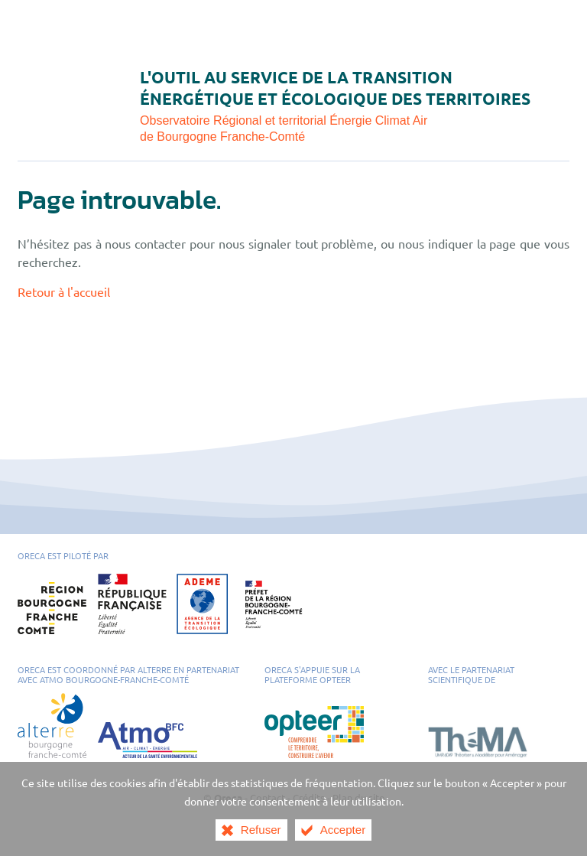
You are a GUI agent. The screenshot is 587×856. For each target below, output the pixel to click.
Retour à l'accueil (64, 291)
